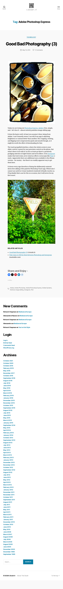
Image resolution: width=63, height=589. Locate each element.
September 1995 (9, 563)
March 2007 (7, 543)
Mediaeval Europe (25, 320)
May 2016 (6, 397)
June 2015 (7, 424)
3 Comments (39, 59)
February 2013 (8, 466)
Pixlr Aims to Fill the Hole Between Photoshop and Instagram (30, 264)
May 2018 (6, 379)
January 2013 (8, 468)
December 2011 (8, 501)
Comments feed (9, 354)
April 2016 (7, 399)
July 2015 (6, 421)
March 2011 (7, 523)
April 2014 (7, 439)
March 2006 (7, 550)
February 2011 (8, 525)
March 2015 (7, 429)
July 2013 (6, 454)
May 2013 (6, 459)
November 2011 (8, 503)
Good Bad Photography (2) (18, 261)
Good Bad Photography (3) (31, 49)
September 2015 (9, 416)
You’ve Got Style (24, 336)
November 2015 (9, 411)
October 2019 (8, 374)
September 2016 (9, 387)
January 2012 (8, 498)
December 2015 (9, 409)
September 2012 (9, 478)
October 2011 (8, 506)
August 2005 (8, 553)
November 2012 (9, 473)
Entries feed (7, 351)
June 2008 (7, 540)
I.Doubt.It (12, 584)
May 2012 (6, 488)
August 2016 (7, 389)
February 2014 (8, 441)
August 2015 (7, 419)
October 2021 (8, 369)
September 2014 (9, 434)
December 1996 (9, 560)
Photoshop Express (31, 137)
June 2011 (6, 516)
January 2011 (8, 528)
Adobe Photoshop (20, 296)
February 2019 (8, 377)
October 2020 (8, 372)
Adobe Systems (48, 296)
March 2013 (7, 463)
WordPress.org (8, 356)
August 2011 (7, 511)
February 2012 (8, 496)
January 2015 (8, 431)
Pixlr (51, 165)
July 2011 (6, 513)
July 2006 (7, 548)
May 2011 (6, 518)
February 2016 (8, 404)
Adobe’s (41, 137)
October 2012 (8, 476)
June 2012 (7, 486)
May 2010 (6, 538)
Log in (5, 349)
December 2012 (9, 471)
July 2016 (6, 392)
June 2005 (7, 555)
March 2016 (7, 401)
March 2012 (7, 493)
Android (12, 298)
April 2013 (7, 461)
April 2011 (6, 521)
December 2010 (9, 530)
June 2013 (7, 456)
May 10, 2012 (26, 59)
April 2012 (6, 491)
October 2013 (8, 446)
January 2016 (8, 406)
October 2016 (8, 384)
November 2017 (9, 382)
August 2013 (7, 451)
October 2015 (8, 414)
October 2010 (8, 533)
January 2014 (8, 444)
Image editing (20, 298)
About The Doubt (23, 584)
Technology (31, 40)
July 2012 (6, 483)
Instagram (51, 162)
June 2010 (7, 535)
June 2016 (7, 394)
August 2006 (8, 545)
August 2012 (7, 481)
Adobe (12, 296)
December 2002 (9, 558)
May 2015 (6, 426)
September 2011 (9, 508)
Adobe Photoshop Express (35, 296)
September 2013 (9, 449)
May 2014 (6, 436)
